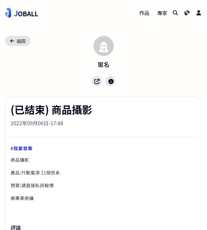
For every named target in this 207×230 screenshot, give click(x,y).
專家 (162, 13)
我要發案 (23, 148)
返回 (18, 41)
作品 (144, 13)
